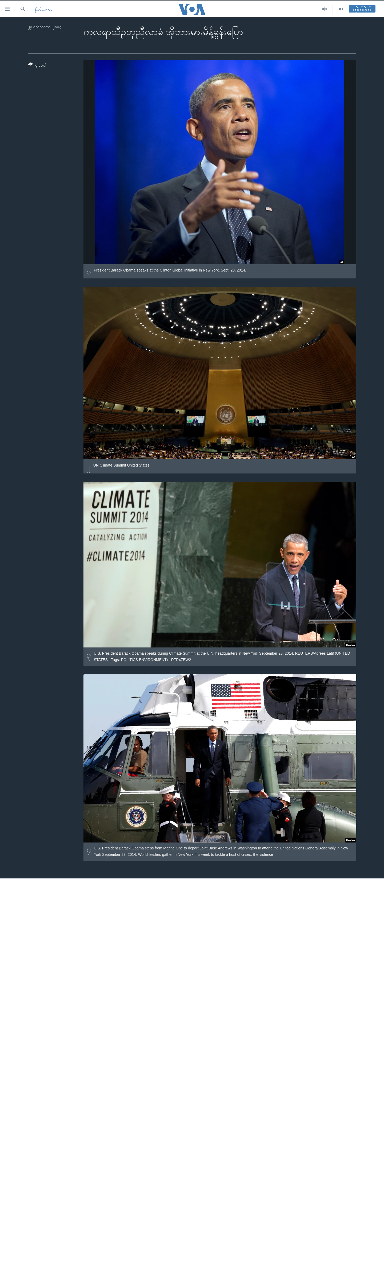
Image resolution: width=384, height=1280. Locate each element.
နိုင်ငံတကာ (43, 9)
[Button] (37, 65)
